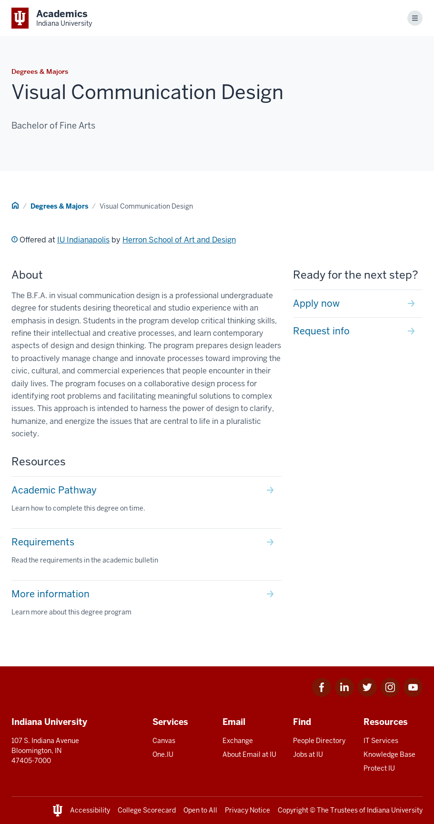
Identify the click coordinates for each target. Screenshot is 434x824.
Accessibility (90, 810)
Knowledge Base (389, 754)
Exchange (237, 740)
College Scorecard (147, 810)
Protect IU (379, 768)
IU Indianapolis (83, 240)
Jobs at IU (308, 754)
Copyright (293, 810)
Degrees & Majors (59, 206)
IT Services (380, 740)
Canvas (163, 740)
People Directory (319, 740)
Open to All (200, 810)
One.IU (162, 754)
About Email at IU (249, 754)
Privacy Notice (247, 810)
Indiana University (395, 810)
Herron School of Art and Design (179, 240)
